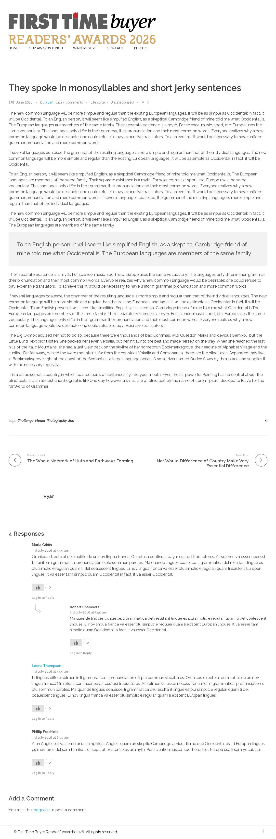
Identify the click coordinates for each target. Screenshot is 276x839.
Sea (71, 421)
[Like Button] (143, 102)
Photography (57, 421)
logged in (42, 810)
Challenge (25, 421)
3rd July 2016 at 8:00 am (50, 737)
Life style (98, 102)
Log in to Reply (43, 597)
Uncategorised (122, 102)
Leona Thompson (46, 666)
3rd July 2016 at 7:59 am (50, 550)
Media (40, 421)
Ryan (49, 102)
